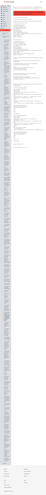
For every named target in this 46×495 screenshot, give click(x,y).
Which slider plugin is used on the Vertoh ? (7, 459)
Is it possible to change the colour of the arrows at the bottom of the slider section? (6, 308)
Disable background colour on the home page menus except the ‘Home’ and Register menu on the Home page (6, 91)
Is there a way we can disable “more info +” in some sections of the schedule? (7, 362)
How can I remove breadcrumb (6, 188)
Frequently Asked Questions (6, 37)
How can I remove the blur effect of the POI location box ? (7, 194)
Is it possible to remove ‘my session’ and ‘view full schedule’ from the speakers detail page (6, 332)
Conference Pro (6, 9)
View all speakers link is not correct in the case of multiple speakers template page (6, 453)
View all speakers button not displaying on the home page (7, 445)
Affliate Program (27, 471)
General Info (6, 7)
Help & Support (27, 473)
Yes (25, 147)
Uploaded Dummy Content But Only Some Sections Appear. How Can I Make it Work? (7, 438)
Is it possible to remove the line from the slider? (7, 338)
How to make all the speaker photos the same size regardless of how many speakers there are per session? (7, 258)
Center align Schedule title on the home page (6, 58)
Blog (5, 482)
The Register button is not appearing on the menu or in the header (6, 426)
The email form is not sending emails (6, 408)
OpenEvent (6, 24)
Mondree (6, 21)
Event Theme (6, 473)
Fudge (6, 13)
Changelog (4, 463)
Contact (25, 476)
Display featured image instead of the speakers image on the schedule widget (7, 108)
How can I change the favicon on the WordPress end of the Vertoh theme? (7, 144)
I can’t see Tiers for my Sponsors (7, 284)
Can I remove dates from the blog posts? (6, 41)
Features (5, 471)
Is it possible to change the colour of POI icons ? (6, 302)
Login (25, 480)
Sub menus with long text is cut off (7, 404)
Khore (6, 19)
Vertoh (6, 30)
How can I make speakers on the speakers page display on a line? (7, 179)
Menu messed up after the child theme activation (6, 378)
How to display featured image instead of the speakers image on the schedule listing (7, 242)
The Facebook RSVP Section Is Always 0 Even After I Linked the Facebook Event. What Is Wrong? (7, 419)
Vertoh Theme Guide (5, 34)
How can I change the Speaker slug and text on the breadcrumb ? (7, 157)
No (26, 147)
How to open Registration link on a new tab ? (7, 265)
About (5, 480)
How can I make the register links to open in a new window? (7, 184)
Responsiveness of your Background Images (7, 392)
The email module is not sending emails (6, 413)
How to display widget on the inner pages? (6, 247)
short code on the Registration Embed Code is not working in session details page (7, 399)
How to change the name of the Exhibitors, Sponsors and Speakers (7, 235)
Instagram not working (6, 291)
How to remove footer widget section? (6, 276)
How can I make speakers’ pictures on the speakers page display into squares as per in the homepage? (7, 202)
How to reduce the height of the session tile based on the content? (6, 271)
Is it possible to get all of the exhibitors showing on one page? (7, 324)
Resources (26, 469)
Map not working (5, 374)
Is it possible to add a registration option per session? (6, 295)
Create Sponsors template (5, 76)
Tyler (6, 28)
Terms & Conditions (8, 487)
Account (25, 482)
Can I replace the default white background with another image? (6, 47)
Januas (6, 17)
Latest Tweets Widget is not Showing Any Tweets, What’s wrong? (7, 369)
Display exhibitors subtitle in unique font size (7, 103)
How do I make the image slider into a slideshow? (7, 209)
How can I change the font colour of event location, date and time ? (7, 151)
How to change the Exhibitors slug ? (6, 225)
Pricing (5, 469)
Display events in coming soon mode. (6, 98)
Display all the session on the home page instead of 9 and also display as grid (7, 82)
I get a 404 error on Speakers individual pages (7, 287)
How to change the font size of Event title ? (6, 229)
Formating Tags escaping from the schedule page (6, 124)
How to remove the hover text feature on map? (7, 280)
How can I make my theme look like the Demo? (7, 174)
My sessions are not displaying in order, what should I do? (7, 383)
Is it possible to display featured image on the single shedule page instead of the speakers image (7, 316)
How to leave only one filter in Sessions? (7, 251)
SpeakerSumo (6, 26)
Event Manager (6, 11)
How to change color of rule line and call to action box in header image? (7, 220)
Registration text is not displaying (6, 387)
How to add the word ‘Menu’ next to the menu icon (7, 215)
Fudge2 (6, 15)
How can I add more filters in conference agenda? (6, 129)
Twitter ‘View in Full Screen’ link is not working (7, 432)
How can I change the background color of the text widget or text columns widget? (7, 136)
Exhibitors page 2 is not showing (7, 120)
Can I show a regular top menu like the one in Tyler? (6, 53)
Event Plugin (6, 476)
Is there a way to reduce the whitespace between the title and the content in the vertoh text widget (6, 345)
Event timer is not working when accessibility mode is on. (6, 115)
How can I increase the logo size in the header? (6, 169)
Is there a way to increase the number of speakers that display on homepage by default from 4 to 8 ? (6, 354)
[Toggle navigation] (30, 2)
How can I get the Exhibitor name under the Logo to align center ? (7, 163)
